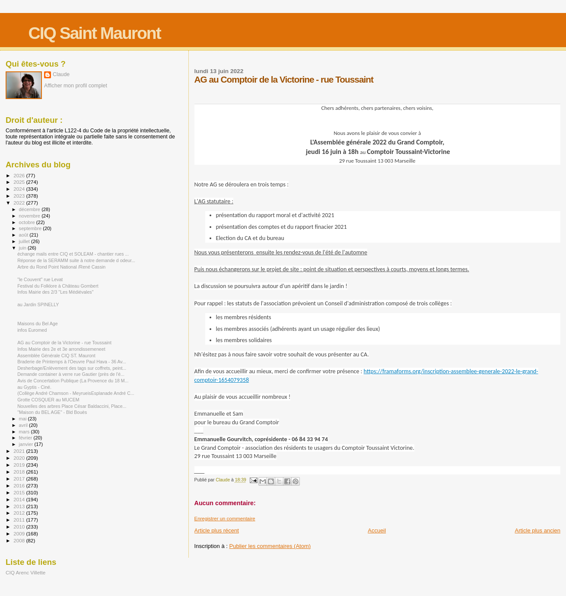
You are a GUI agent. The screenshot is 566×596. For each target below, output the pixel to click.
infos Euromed (32, 330)
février (26, 437)
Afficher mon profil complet (75, 86)
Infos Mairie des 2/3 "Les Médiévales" (55, 292)
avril (24, 425)
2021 (19, 451)
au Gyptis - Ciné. (34, 387)
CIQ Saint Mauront (95, 33)
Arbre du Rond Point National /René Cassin (61, 266)
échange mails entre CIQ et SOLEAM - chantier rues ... (73, 253)
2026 (19, 175)
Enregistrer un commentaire (224, 518)
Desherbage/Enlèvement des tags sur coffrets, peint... (71, 368)
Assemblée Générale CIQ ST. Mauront (56, 355)
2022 (19, 202)
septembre (31, 228)
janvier (27, 444)
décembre (30, 209)
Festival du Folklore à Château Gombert (58, 285)
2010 (19, 526)
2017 (19, 478)
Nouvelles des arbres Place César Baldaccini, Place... (71, 406)
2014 (19, 499)
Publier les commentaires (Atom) (270, 546)
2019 (19, 465)
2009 (19, 533)
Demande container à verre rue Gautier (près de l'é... (70, 374)
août (24, 234)
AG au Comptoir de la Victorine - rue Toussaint (64, 342)
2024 (19, 189)
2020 (19, 458)
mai (23, 418)
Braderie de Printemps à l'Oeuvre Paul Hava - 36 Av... (71, 361)
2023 (19, 196)
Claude (61, 74)
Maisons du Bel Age (37, 323)
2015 (19, 492)
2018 (19, 471)
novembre (30, 215)
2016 (19, 485)
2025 (19, 182)
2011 (19, 519)
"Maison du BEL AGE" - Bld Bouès (52, 412)
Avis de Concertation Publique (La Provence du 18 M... (72, 380)
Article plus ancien (538, 530)
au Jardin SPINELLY (38, 304)
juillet (25, 241)
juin (23, 247)
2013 (19, 506)
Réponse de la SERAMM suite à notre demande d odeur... (76, 260)
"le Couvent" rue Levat (40, 279)
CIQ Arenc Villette (25, 572)
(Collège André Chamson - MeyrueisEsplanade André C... (75, 393)
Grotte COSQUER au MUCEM (48, 399)
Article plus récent (216, 530)
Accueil (377, 530)
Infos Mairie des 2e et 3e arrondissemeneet (61, 349)
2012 (19, 513)
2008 (19, 540)
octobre (27, 222)
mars (25, 431)
